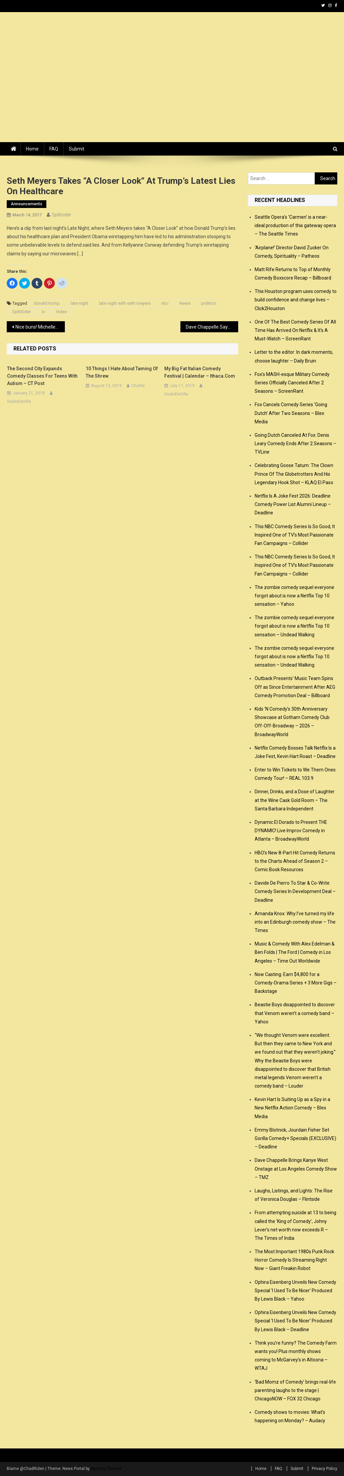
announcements (26, 204)
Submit (76, 149)
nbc (165, 303)
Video (61, 311)
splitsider (61, 214)
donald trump (47, 303)
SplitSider (21, 311)
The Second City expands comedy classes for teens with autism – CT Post (42, 376)
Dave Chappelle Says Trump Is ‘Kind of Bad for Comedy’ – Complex (212, 327)
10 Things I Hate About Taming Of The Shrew (122, 372)
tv (43, 311)
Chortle (138, 385)
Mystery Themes (106, 1468)
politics (208, 303)
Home (32, 149)
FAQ (53, 149)
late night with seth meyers (124, 303)
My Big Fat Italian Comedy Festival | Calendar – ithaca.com (199, 372)
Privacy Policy (324, 1468)
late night (79, 303)
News (184, 303)
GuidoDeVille (19, 401)
